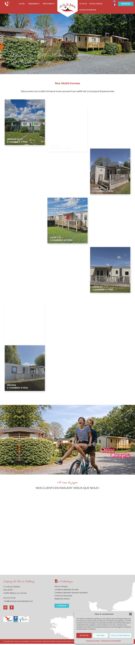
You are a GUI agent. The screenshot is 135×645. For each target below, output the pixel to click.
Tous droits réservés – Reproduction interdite (49, 642)
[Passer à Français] (114, 4)
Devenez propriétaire (87, 10)
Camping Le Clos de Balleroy (18, 581)
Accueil (22, 4)
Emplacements (48, 4)
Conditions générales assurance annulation (73, 593)
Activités (83, 4)
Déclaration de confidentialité (111, 641)
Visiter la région (95, 4)
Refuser (100, 635)
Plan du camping (62, 587)
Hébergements (33, 4)
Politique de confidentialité (73, 642)
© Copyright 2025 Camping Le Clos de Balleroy (18, 642)
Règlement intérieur (63, 600)
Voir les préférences (120, 635)
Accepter (84, 635)
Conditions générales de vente (67, 590)
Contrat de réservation (64, 597)
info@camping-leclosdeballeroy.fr (18, 601)
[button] (130, 614)
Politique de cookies (93, 641)
